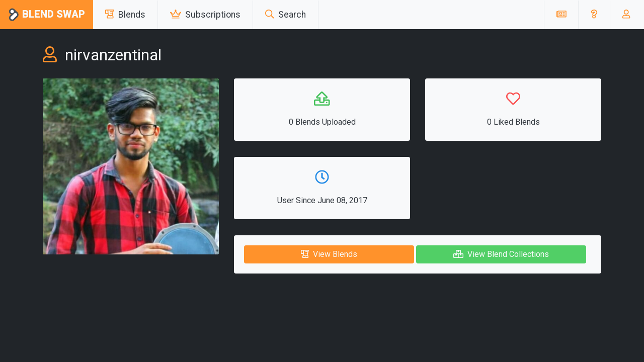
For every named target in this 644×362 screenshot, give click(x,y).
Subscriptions (205, 15)
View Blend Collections (501, 254)
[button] (594, 14)
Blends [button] (125, 15)
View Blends (329, 254)
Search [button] (285, 15)
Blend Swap (46, 15)
